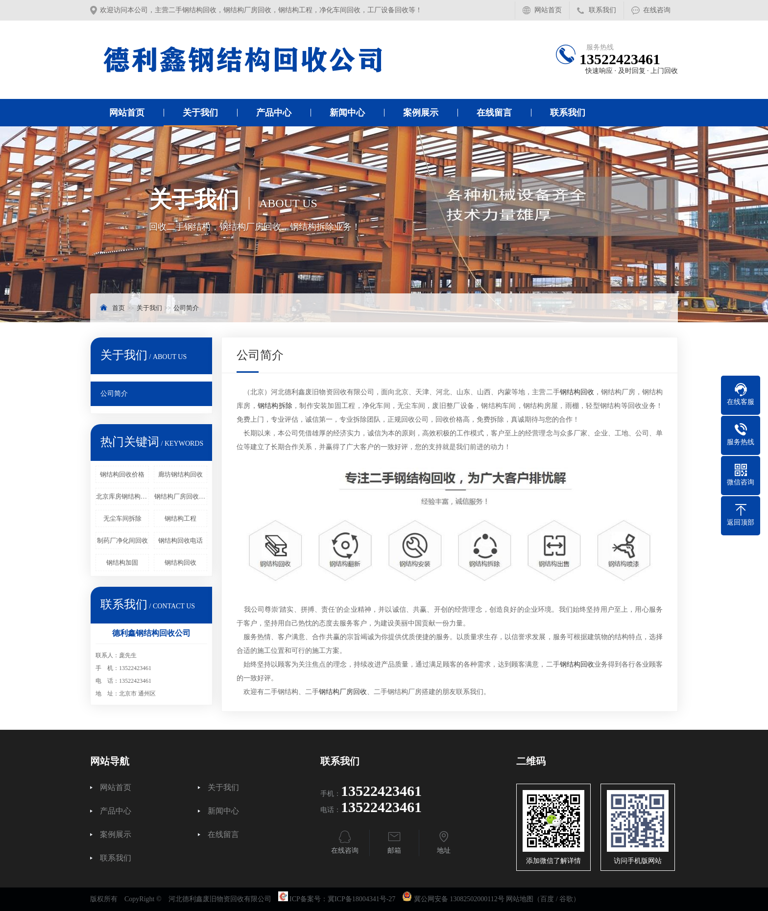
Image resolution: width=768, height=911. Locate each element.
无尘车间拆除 (122, 518)
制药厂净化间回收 (122, 540)
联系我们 (602, 10)
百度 (547, 899)
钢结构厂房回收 (343, 691)
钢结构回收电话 (180, 540)
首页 (118, 308)
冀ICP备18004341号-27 (361, 899)
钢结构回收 (180, 562)
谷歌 (566, 899)
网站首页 (548, 10)
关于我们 (200, 113)
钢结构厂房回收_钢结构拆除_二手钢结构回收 (180, 496)
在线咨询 (657, 10)
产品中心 (273, 113)
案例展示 (420, 113)
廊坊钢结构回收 (180, 474)
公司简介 (186, 308)
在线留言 (494, 113)
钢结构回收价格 (122, 474)
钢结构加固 (122, 562)
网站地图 (519, 899)
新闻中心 (347, 113)
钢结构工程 (180, 518)
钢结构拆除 (275, 405)
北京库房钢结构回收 (122, 496)
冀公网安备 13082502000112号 (459, 899)
